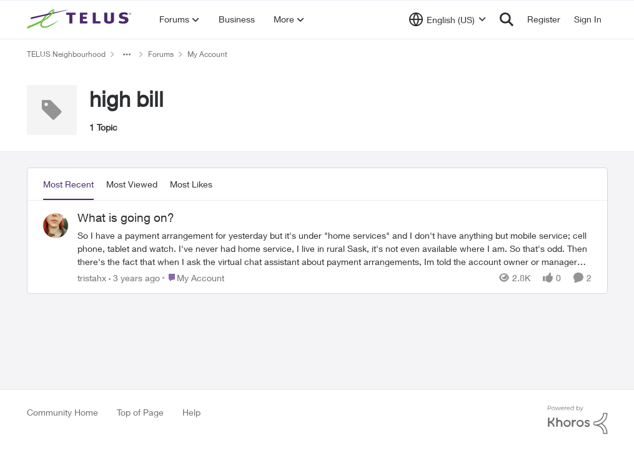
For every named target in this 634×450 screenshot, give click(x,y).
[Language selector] (448, 19)
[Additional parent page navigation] (126, 54)
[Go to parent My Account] (193, 277)
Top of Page (140, 412)
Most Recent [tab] (68, 184)
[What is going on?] (334, 248)
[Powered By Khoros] (578, 420)
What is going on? (125, 217)
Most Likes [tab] (191, 184)
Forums (161, 54)
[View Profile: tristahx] (55, 225)
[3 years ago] (134, 277)
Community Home (62, 412)
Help (191, 412)
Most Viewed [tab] (131, 184)
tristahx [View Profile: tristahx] (91, 277)
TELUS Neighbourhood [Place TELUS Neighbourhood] (66, 54)
